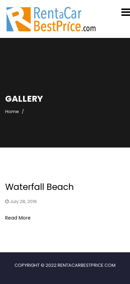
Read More (18, 217)
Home (12, 111)
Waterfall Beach (39, 187)
